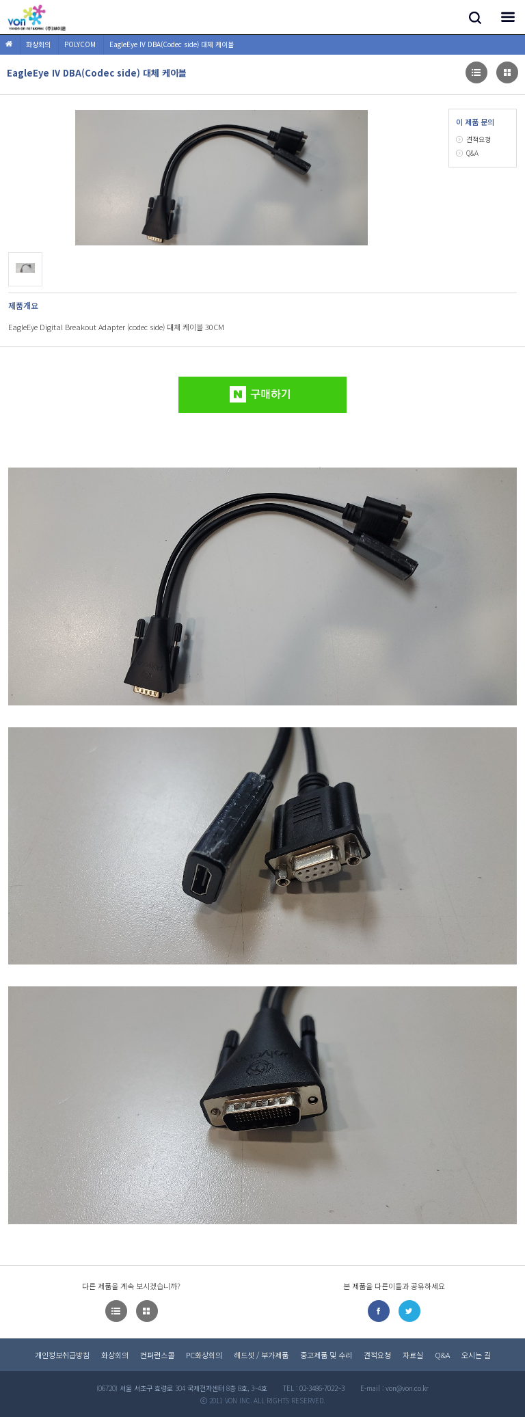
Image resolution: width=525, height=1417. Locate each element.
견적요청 (478, 139)
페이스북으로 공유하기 (379, 1311)
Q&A (472, 153)
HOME (9, 44)
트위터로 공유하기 (409, 1311)
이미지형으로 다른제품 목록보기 (476, 72)
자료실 (413, 1354)
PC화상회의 (204, 1354)
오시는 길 (476, 1354)
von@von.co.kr (407, 1388)
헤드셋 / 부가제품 (261, 1354)
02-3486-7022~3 (322, 1388)
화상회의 (38, 44)
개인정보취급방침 (62, 1354)
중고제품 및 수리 (326, 1354)
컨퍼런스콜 (157, 1354)
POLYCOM (80, 44)
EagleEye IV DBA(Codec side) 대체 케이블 (171, 44)
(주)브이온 (37, 17)
